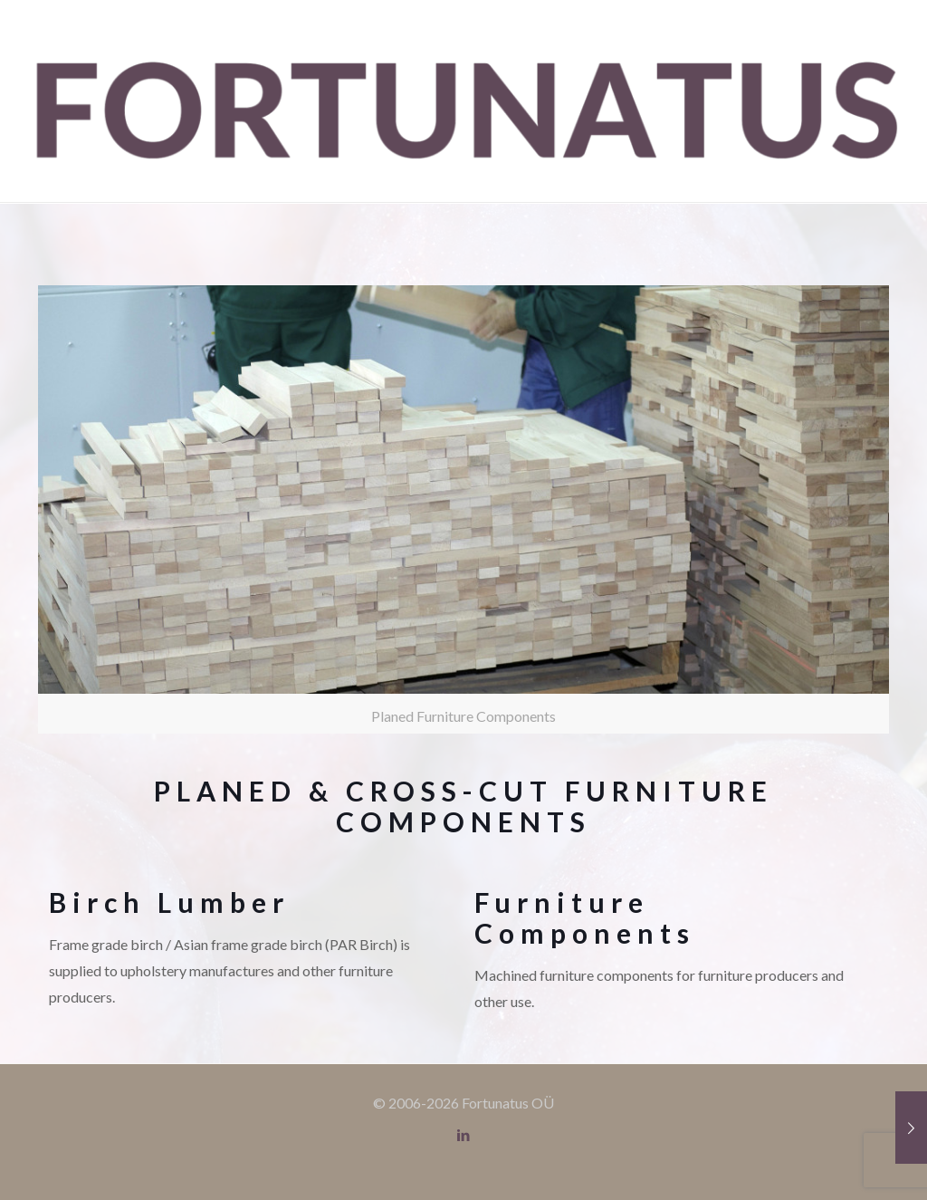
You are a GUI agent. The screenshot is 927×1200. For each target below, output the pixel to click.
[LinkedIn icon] (464, 1135)
